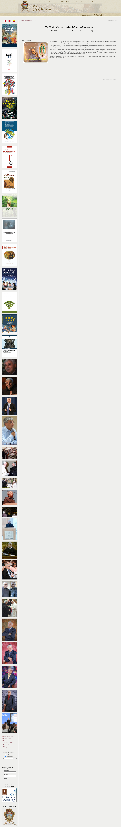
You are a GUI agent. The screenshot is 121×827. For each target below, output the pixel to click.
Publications (75, 2)
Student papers (7, 738)
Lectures (44, 2)
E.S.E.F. (5, 740)
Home (34, 2)
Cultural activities (28, 20)
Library (5, 746)
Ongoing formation (8, 736)
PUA (57, 2)
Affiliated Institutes (8, 742)
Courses (51, 2)
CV (39, 2)
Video (83, 2)
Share (114, 82)
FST (67, 2)
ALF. (63, 2)
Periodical (5, 744)
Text (93, 2)
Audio (88, 2)
